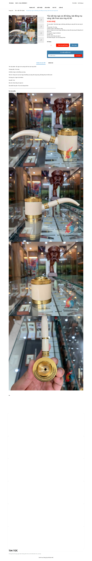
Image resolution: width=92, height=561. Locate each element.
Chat (16, 3)
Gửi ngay (78, 55)
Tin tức (13, 551)
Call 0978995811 (23, 3)
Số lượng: (49, 41)
